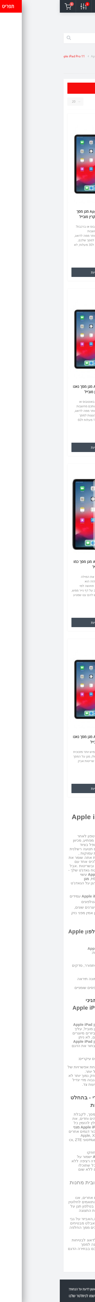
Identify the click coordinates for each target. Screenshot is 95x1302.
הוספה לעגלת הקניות (47, 272)
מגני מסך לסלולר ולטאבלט (63, 56)
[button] (55, 6)
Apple (35, 56)
